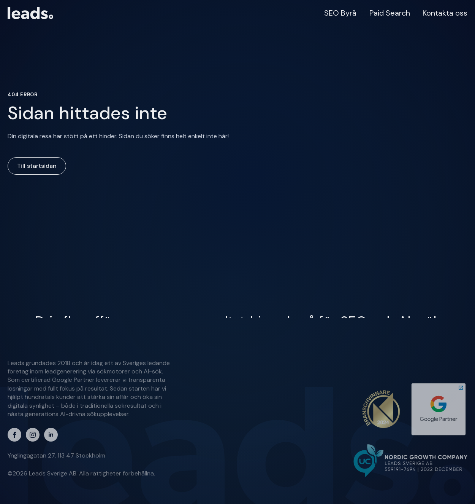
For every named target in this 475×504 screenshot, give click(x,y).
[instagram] (33, 435)
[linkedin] (51, 435)
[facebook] (14, 435)
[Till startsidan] (30, 13)
